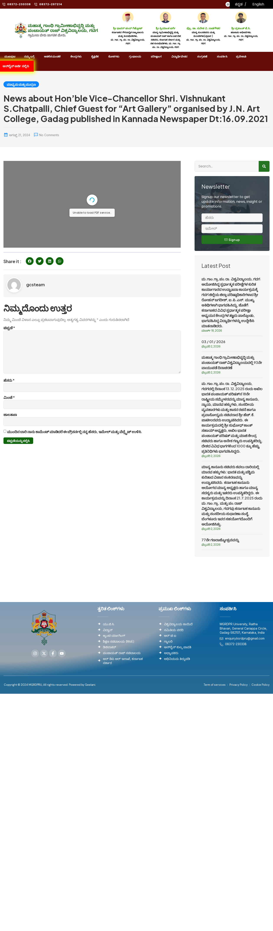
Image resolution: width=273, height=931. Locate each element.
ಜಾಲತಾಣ (10, 414)
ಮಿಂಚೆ (9, 397)
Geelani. (90, 685)
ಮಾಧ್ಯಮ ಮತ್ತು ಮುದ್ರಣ (21, 84)
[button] (30, 261)
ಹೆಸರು (9, 380)
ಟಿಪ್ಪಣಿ (9, 328)
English (258, 4)
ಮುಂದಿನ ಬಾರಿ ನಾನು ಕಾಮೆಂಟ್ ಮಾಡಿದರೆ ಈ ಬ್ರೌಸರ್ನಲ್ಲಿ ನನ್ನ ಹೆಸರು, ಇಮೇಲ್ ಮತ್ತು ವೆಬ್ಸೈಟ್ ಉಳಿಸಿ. (74, 431)
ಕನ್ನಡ (238, 4)
